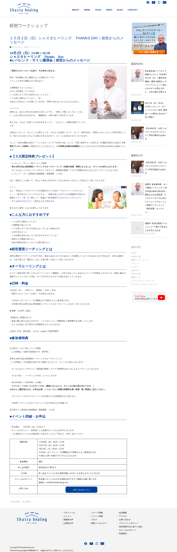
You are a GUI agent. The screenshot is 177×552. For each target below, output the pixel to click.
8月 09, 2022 (17, 47)
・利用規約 (122, 533)
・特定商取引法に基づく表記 (129, 526)
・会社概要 (122, 512)
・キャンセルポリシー (126, 530)
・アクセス (122, 516)
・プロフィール (68, 512)
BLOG (133, 252)
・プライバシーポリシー (127, 523)
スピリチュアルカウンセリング (144, 284)
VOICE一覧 (135, 273)
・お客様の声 (67, 523)
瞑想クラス (136, 277)
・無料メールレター (98, 523)
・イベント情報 (96, 516)
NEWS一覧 (135, 256)
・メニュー (66, 516)
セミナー (135, 266)
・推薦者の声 (67, 519)
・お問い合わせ (124, 519)
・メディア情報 (96, 512)
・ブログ (93, 519)
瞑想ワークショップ (31, 47)
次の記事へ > (27, 501)
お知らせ (135, 270)
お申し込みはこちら (81, 489)
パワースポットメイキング (142, 280)
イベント (135, 263)
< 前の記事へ (15, 501)
